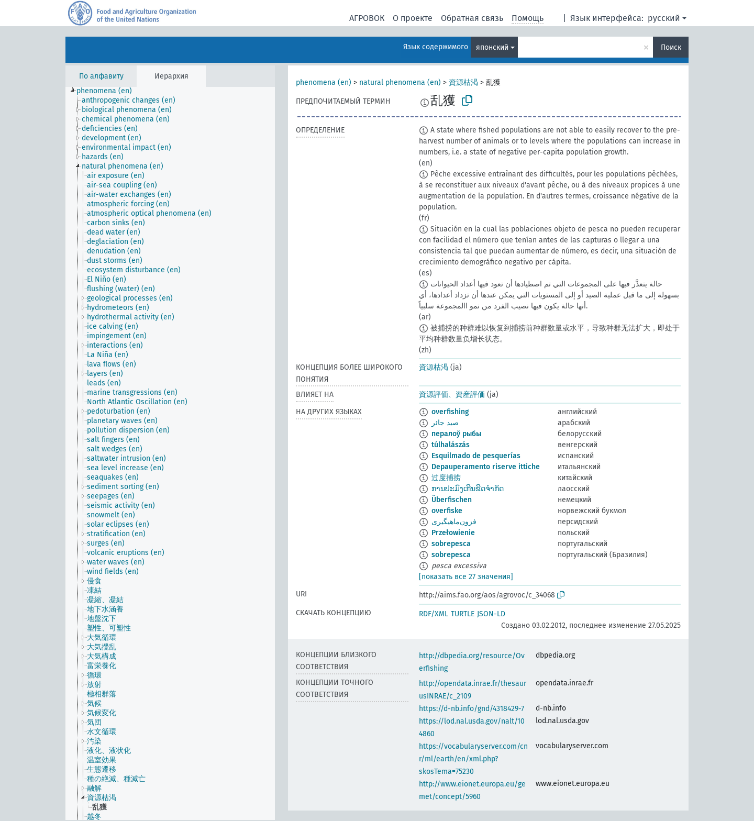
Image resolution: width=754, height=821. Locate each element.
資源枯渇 (463, 82)
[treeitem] (108, 91)
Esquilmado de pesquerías (475, 455)
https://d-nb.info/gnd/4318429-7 (471, 708)
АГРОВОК (366, 18)
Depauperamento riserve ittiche (485, 466)
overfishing (450, 411)
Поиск (671, 47)
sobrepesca (451, 543)
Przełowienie (453, 532)
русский (664, 18)
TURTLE (462, 613)
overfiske (446, 510)
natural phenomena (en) (400, 82)
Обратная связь (472, 18)
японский (492, 47)
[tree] (170, 453)
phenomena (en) (323, 82)
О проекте (413, 18)
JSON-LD (491, 613)
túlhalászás (450, 444)
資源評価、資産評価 (452, 394)
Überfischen (451, 499)
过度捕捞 (446, 477)
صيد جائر (445, 422)
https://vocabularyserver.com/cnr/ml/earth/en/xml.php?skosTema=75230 (473, 759)
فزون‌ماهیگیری (453, 521)
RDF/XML (433, 613)
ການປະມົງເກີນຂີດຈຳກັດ (467, 488)
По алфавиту (101, 76)
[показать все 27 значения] (466, 576)
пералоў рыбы (456, 433)
